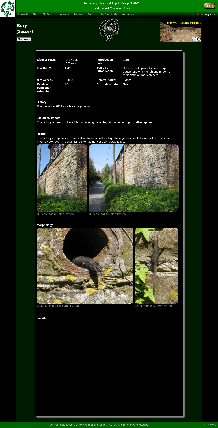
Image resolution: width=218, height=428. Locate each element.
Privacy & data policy (207, 425)
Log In (209, 5)
